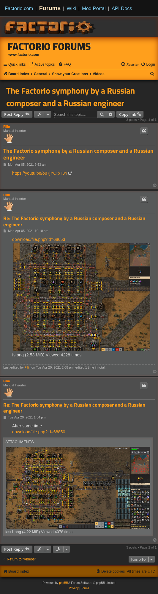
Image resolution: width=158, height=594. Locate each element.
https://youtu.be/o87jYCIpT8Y (40, 173)
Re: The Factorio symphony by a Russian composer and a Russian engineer (74, 221)
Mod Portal (94, 8)
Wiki (71, 8)
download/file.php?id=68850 (38, 431)
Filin (6, 126)
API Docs (122, 8)
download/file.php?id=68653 (38, 239)
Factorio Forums (49, 46)
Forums (50, 8)
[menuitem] (42, 65)
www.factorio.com (23, 55)
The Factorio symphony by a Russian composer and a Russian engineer (70, 96)
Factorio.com (19, 8)
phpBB (63, 582)
